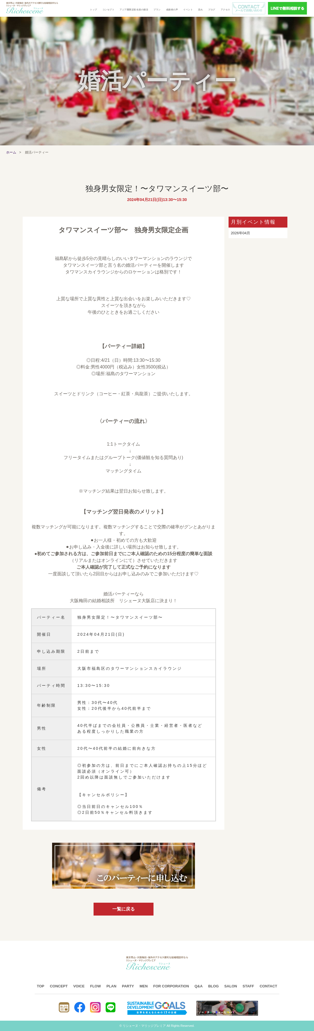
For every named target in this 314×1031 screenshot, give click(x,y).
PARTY (128, 986)
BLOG (213, 986)
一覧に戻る (123, 909)
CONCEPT (59, 986)
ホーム (11, 152)
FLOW (95, 986)
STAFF (248, 986)
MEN (143, 986)
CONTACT (268, 986)
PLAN (111, 986)
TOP (41, 986)
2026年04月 (240, 233)
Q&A (198, 986)
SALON (230, 986)
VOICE (78, 986)
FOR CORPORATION (171, 986)
